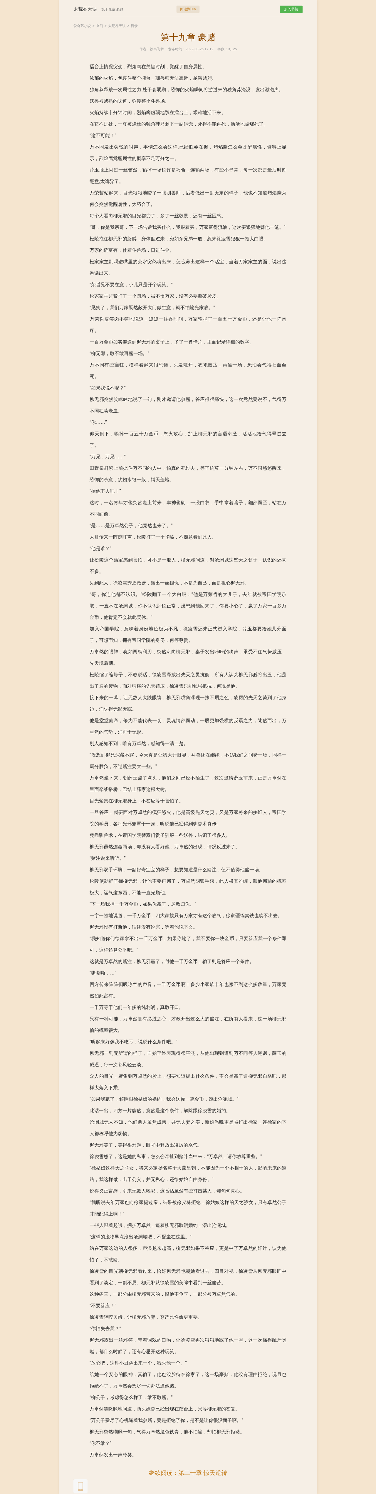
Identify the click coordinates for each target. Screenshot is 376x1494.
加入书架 (291, 9)
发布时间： (177, 49)
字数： (222, 49)
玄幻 (99, 26)
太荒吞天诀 (117, 26)
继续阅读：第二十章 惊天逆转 (188, 1473)
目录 (134, 26)
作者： (144, 49)
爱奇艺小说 (82, 26)
